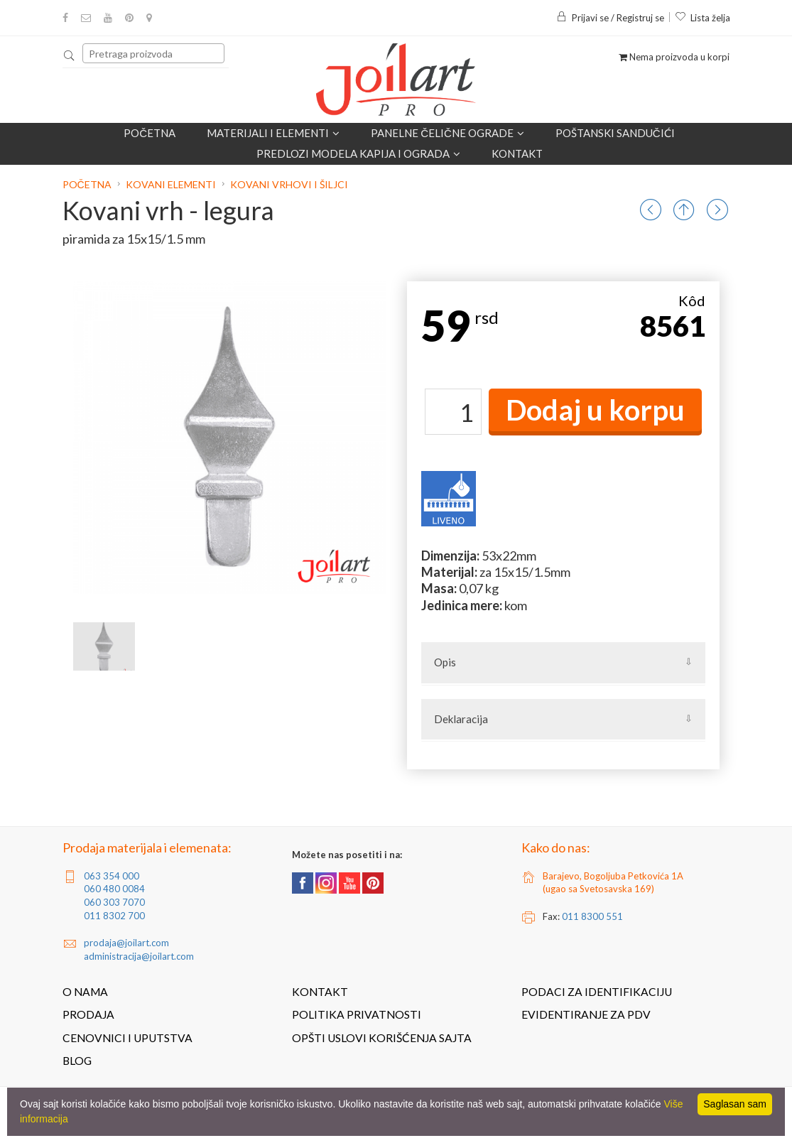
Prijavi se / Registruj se (610, 17)
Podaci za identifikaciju (596, 991)
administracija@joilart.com (139, 956)
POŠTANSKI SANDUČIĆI (615, 132)
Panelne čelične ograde (447, 132)
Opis (445, 662)
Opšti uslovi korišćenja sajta (382, 1037)
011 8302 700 (114, 915)
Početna (149, 132)
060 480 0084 (114, 888)
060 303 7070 (114, 902)
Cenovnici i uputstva (127, 1037)
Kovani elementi (171, 184)
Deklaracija (461, 719)
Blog (77, 1060)
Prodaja (88, 1014)
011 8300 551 (592, 916)
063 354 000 (111, 876)
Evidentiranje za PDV (586, 1014)
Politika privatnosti (356, 1014)
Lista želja (702, 17)
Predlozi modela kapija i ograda (358, 153)
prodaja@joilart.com (126, 942)
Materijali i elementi (273, 132)
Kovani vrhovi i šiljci (289, 184)
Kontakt (517, 153)
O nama (85, 991)
